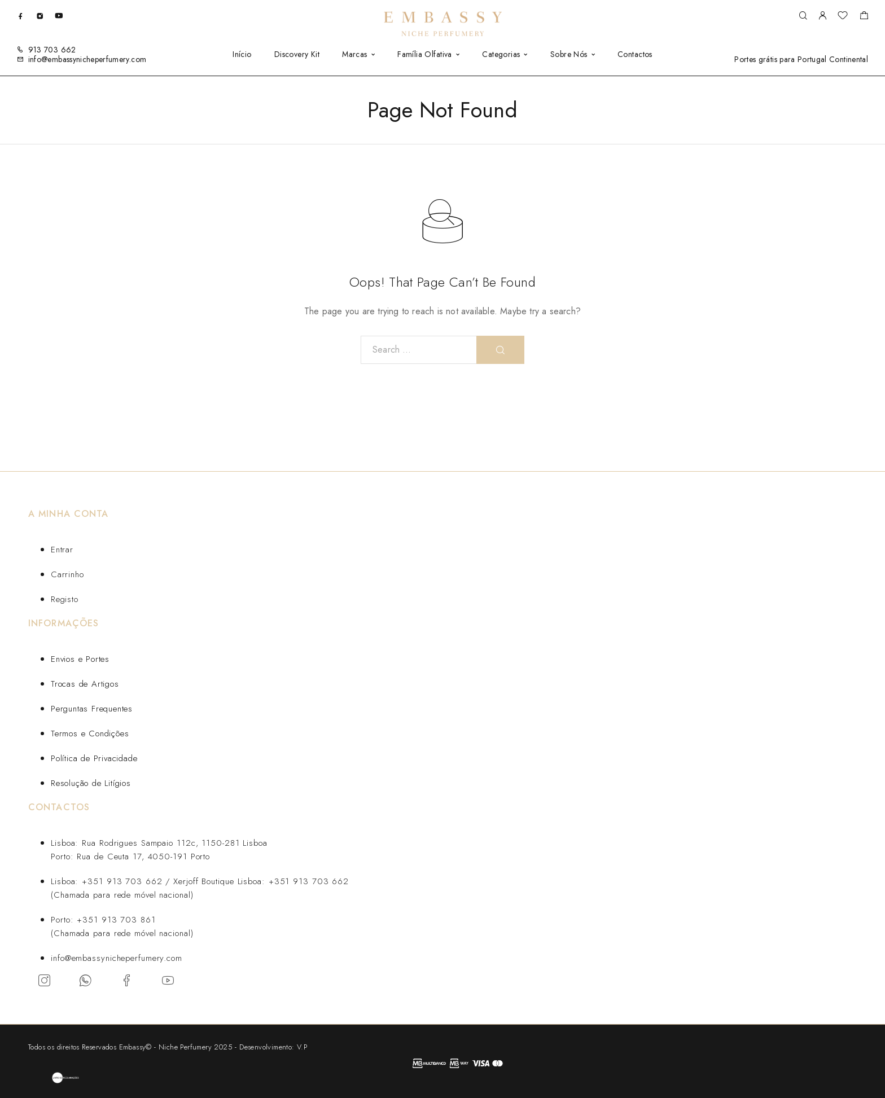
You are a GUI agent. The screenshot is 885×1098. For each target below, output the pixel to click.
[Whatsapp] (85, 980)
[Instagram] (39, 15)
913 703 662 (52, 49)
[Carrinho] (864, 17)
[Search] (803, 16)
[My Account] (822, 16)
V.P (302, 1047)
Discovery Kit (296, 54)
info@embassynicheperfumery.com (87, 59)
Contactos (634, 54)
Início (242, 54)
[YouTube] (59, 15)
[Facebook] (20, 15)
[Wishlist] (843, 17)
